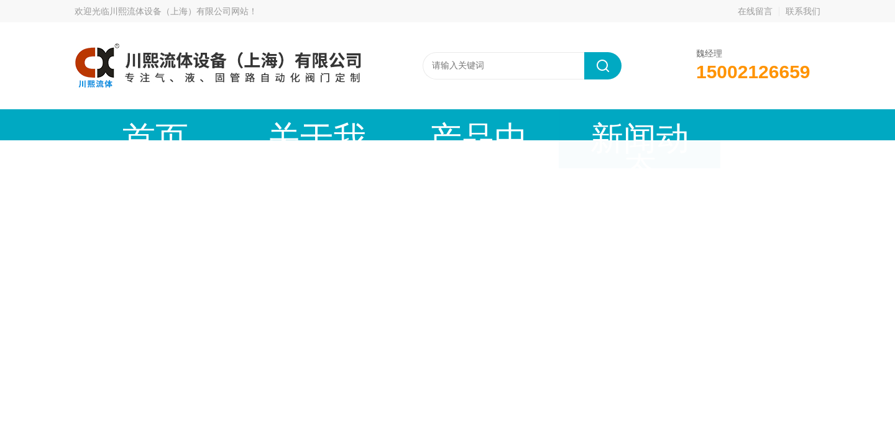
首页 (127, 124)
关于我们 (233, 124)
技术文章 (550, 124)
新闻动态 (444, 124)
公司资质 (656, 124)
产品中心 (339, 124)
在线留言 (755, 11)
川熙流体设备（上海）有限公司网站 (179, 11)
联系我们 (803, 11)
